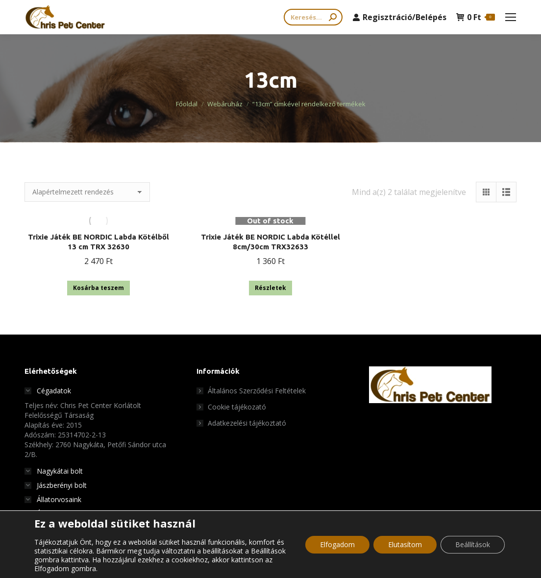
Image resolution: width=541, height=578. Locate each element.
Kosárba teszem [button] (98, 288)
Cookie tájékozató (237, 406)
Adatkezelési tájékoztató (247, 423)
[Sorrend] (87, 192)
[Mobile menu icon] (510, 17)
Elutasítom (405, 544)
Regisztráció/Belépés (399, 17)
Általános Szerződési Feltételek (257, 390)
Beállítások (472, 544)
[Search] (313, 17)
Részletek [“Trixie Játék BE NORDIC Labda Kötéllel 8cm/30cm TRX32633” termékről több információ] (270, 288)
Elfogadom (337, 544)
